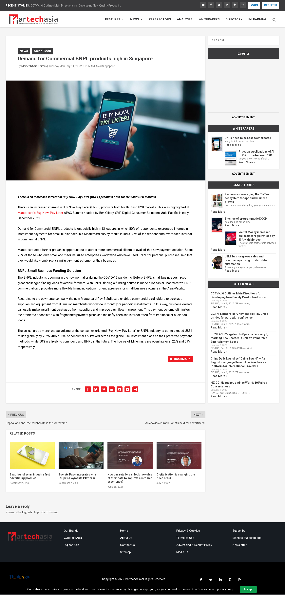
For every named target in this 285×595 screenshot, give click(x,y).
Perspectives (160, 20)
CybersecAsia (73, 539)
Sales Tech (42, 51)
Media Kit (182, 553)
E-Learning (257, 20)
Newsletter (240, 546)
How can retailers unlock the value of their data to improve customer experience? (129, 479)
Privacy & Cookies (188, 532)
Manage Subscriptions (247, 539)
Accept (248, 589)
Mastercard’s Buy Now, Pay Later (40, 213)
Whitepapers (209, 20)
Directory (234, 20)
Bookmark (178, 360)
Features (112, 20)
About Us (126, 539)
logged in (27, 513)
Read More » (233, 145)
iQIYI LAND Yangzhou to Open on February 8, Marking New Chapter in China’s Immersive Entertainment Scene (239, 338)
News (134, 20)
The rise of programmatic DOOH (246, 219)
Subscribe (239, 532)
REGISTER (270, 5)
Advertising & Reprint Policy (194, 546)
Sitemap (125, 553)
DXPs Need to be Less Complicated (248, 138)
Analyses (185, 20)
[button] (274, 23)
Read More (218, 212)
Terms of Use (185, 539)
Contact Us (127, 546)
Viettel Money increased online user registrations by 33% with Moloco (256, 236)
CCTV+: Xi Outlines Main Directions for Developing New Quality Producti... (76, 5)
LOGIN (254, 5)
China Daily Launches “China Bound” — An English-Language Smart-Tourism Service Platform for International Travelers (238, 363)
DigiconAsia (71, 546)
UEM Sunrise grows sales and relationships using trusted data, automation (246, 260)
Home (124, 532)
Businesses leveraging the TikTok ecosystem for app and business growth (247, 199)
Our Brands (71, 532)
